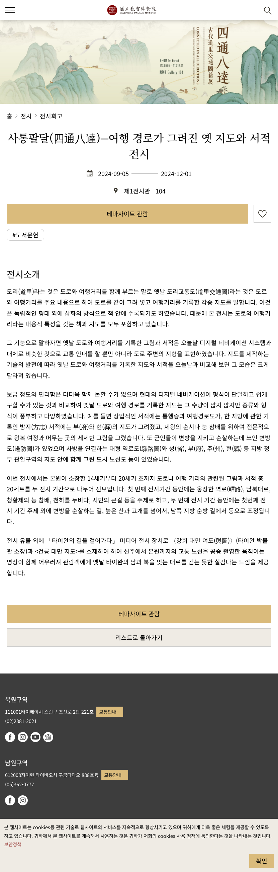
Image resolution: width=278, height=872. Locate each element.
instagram (23, 737)
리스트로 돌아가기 (139, 637)
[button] (251, 10)
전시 (26, 115)
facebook (10, 737)
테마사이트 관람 (127, 213)
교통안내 (107, 711)
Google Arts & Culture (48, 737)
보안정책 (12, 844)
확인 (261, 860)
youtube (35, 737)
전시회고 (51, 115)
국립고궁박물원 (131, 10)
